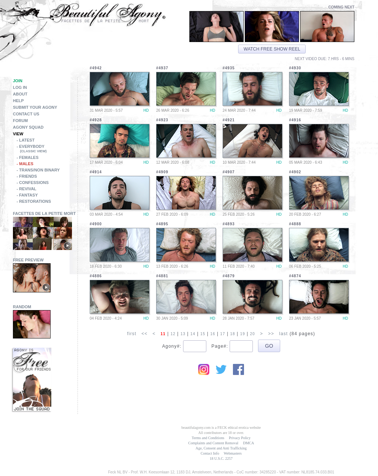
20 (252, 334)
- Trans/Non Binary (38, 170)
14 (193, 334)
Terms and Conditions (208, 438)
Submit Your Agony (35, 107)
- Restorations (34, 201)
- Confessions (33, 182)
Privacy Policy (240, 438)
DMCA (248, 443)
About (20, 94)
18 (233, 334)
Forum (20, 120)
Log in (20, 87)
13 (183, 334)
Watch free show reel (272, 49)
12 (173, 334)
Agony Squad (28, 127)
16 (213, 334)
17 (223, 334)
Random (22, 307)
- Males (25, 163)
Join (18, 81)
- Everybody (47, 149)
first (131, 333)
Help (18, 100)
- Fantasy (27, 195)
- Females (27, 157)
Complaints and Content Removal (213, 443)
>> (271, 333)
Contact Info (209, 453)
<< (144, 333)
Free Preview (28, 260)
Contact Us (26, 114)
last (283, 333)
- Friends (27, 176)
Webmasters (233, 453)
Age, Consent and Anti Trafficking (221, 448)
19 (242, 334)
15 (203, 334)
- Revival (27, 189)
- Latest (26, 140)
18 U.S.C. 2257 (221, 458)
